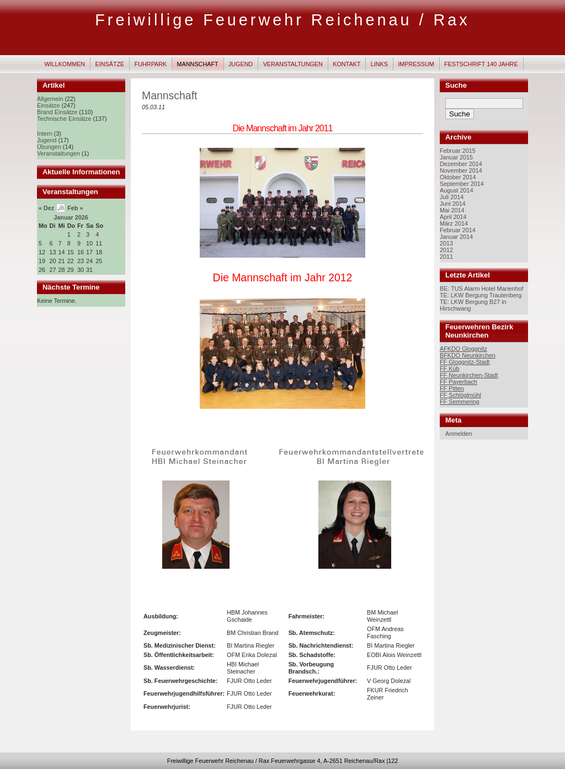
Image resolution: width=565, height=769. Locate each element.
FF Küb (449, 368)
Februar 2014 (458, 230)
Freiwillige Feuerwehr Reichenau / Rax (282, 20)
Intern (44, 133)
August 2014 (456, 190)
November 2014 (461, 170)
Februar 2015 (458, 150)
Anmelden (458, 433)
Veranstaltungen (293, 64)
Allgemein (50, 98)
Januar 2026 (71, 217)
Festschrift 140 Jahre (481, 64)
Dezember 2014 (461, 164)
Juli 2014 (451, 197)
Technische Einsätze (64, 118)
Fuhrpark (151, 64)
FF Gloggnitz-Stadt (465, 362)
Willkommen (64, 64)
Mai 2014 (452, 210)
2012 (446, 250)
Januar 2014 (456, 236)
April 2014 (453, 216)
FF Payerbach (458, 381)
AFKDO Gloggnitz (463, 348)
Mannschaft (197, 64)
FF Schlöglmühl (460, 395)
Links (379, 64)
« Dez (46, 208)
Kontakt (346, 64)
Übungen (49, 146)
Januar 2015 (456, 157)
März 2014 (454, 223)
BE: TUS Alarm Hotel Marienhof (482, 288)
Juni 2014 (453, 203)
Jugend (240, 64)
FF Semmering (459, 401)
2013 (446, 243)
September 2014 (462, 183)
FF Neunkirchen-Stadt (469, 375)
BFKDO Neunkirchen (467, 355)
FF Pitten (452, 388)
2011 (446, 256)
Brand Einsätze (57, 112)
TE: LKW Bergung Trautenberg (480, 295)
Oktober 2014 (458, 177)
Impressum (416, 64)
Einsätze (110, 64)
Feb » (75, 208)
